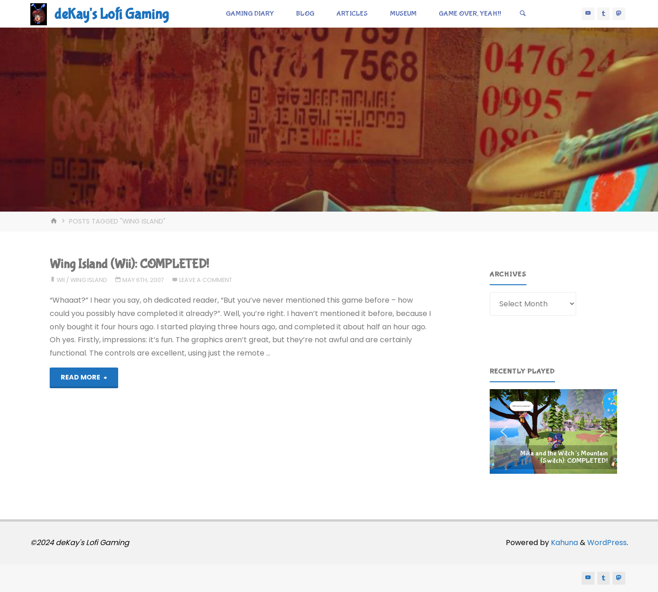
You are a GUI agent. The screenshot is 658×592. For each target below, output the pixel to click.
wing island (88, 280)
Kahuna (563, 542)
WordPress (607, 542)
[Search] (522, 14)
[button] (553, 431)
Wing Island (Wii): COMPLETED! (129, 264)
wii (61, 280)
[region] (553, 431)
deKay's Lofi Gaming (111, 14)
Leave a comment (205, 280)
